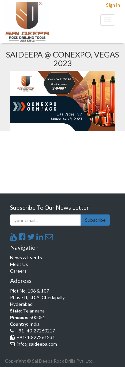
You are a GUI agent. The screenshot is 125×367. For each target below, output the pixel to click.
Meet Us (19, 264)
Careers (18, 271)
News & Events (26, 257)
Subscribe (95, 220)
